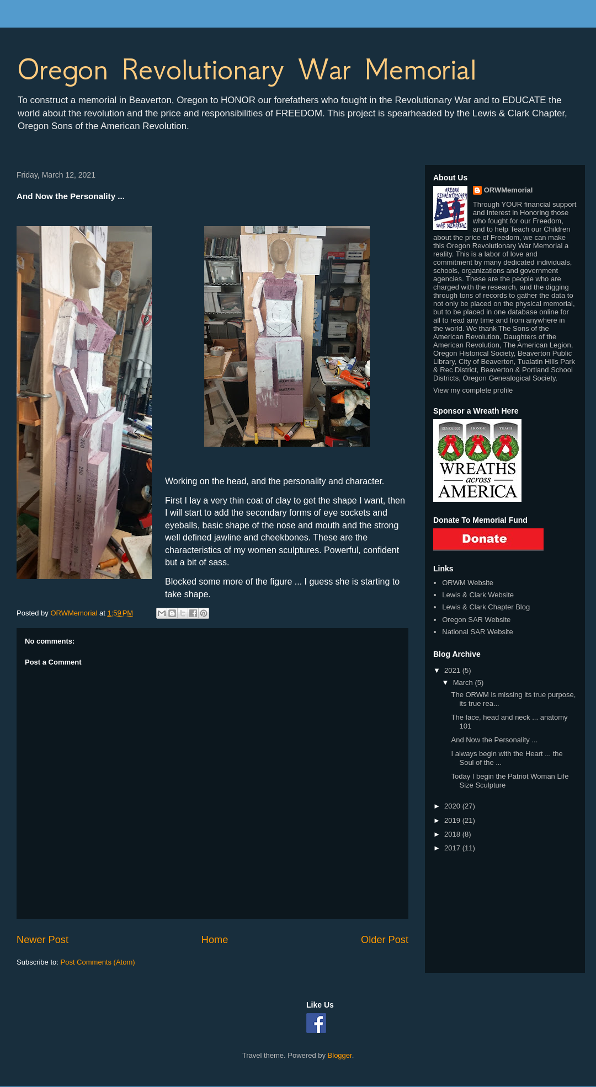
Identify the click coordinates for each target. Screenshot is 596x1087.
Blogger (340, 1055)
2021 (453, 670)
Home (214, 939)
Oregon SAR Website (476, 619)
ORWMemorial (508, 190)
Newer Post (42, 939)
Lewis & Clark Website (478, 595)
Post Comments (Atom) (98, 962)
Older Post (384, 939)
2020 (453, 806)
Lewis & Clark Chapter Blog (486, 607)
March (464, 682)
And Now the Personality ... (494, 740)
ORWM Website (467, 583)
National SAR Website (477, 632)
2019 (453, 820)
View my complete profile (473, 390)
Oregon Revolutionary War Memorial (246, 69)
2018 (453, 834)
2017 (453, 848)
